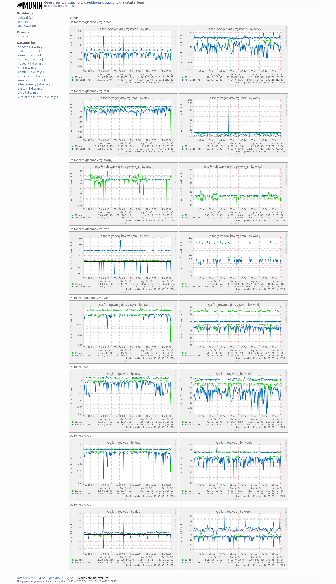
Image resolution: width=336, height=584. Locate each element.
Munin (53, 581)
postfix (23, 72)
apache (23, 47)
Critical (23, 17)
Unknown (24, 26)
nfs (20, 67)
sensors (23, 80)
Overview (53, 2)
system (23, 88)
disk (73, 5)
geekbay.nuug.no (100, 2)
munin (22, 59)
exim (21, 55)
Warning (24, 21)
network (24, 63)
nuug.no (73, 2)
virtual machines (30, 97)
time (21, 92)
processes (25, 76)
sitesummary (27, 84)
